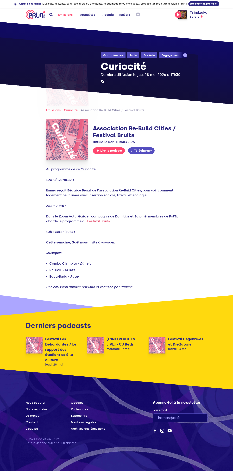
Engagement (171, 55)
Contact (32, 422)
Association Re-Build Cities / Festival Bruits (112, 110)
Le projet (32, 416)
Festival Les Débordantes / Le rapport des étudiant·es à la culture (60, 349)
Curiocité (71, 110)
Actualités (88, 15)
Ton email (160, 410)
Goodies (77, 403)
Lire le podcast (109, 150)
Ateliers (124, 15)
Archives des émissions (88, 429)
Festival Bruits (98, 221)
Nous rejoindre (36, 409)
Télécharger (141, 150)
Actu (133, 55)
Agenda (108, 15)
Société (149, 55)
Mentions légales (83, 422)
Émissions (66, 15)
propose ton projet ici (203, 3)
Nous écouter (35, 403)
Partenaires (79, 409)
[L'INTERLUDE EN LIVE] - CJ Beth (121, 342)
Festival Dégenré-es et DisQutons (185, 342)
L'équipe (32, 429)
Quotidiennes (113, 55)
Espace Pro (79, 416)
